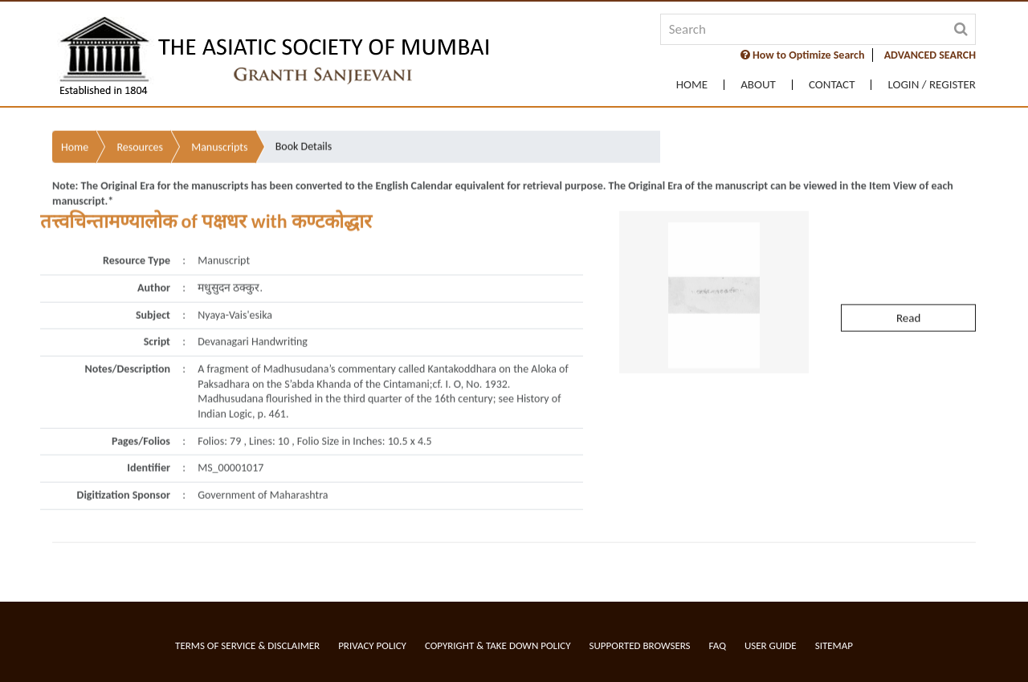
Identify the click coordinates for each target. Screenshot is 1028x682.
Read (908, 310)
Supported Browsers (640, 645)
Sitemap (834, 645)
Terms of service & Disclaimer (247, 645)
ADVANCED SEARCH (930, 55)
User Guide (770, 645)
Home (692, 85)
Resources (139, 140)
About (758, 85)
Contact (832, 85)
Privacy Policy (372, 645)
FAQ (717, 645)
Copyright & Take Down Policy (498, 645)
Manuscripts (219, 140)
